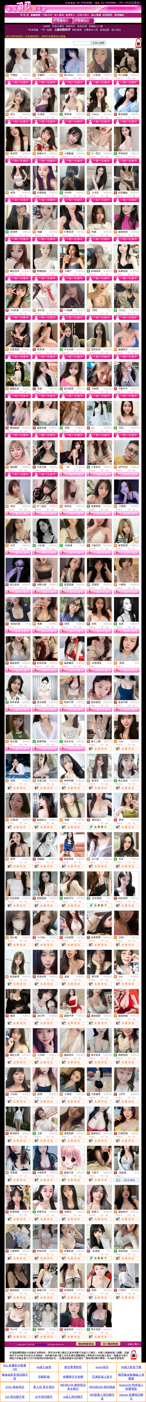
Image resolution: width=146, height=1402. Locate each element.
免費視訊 (26, 75)
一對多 (81, 545)
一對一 (108, 310)
